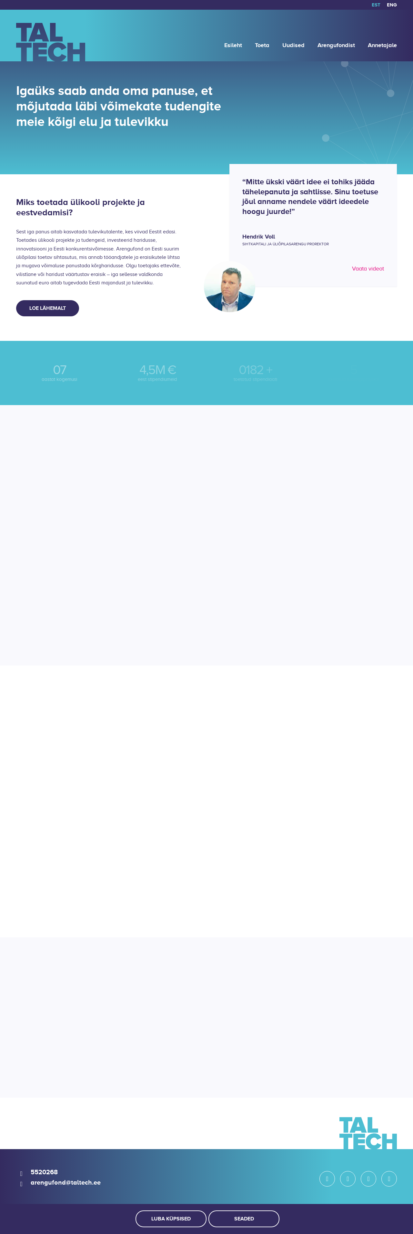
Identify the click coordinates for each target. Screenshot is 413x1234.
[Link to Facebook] (348, 1179)
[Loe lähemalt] (47, 308)
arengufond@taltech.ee (66, 1182)
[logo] (50, 35)
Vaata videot (368, 268)
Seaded (244, 1219)
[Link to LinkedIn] (368, 1179)
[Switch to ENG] (392, 5)
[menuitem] (376, 5)
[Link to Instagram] (327, 1179)
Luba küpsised (171, 1219)
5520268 (44, 1172)
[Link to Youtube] (389, 1179)
